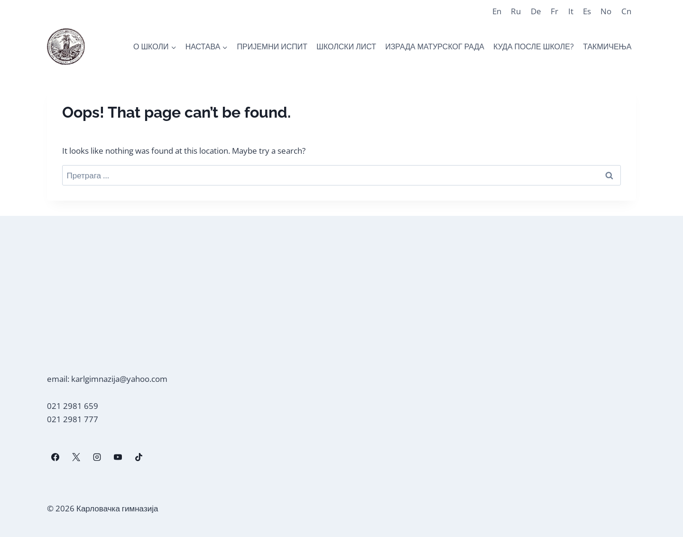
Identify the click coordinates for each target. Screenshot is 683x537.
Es (587, 11)
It (570, 11)
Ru (516, 11)
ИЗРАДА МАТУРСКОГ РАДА (434, 46)
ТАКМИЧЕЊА (607, 46)
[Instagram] (97, 457)
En (496, 11)
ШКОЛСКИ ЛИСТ (346, 46)
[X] (76, 457)
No (605, 11)
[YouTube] (118, 457)
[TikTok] (139, 457)
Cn (626, 11)
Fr (554, 11)
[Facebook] (55, 457)
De (536, 11)
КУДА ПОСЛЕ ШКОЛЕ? (533, 46)
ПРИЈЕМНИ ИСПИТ (272, 46)
